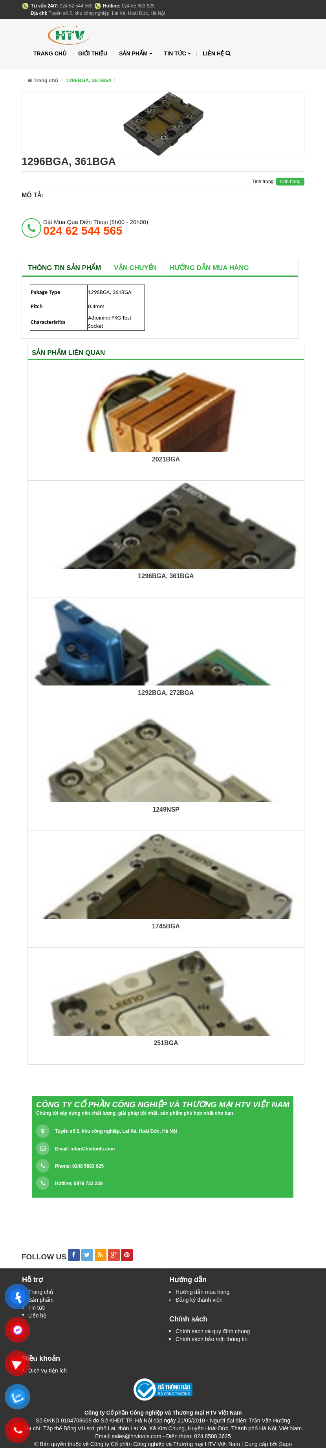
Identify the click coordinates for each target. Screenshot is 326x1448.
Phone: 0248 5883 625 (79, 1166)
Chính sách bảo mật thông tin (211, 1339)
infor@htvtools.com (92, 1149)
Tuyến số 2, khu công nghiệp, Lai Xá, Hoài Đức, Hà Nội (116, 1131)
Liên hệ (37, 1315)
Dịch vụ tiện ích (47, 1370)
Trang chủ (49, 53)
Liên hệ (213, 53)
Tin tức (36, 1308)
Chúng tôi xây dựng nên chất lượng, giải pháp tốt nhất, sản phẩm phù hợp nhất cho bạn (134, 1113)
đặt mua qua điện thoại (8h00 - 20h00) (95, 228)
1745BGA (166, 926)
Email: (85, 1149)
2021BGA (166, 459)
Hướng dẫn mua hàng (209, 268)
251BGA (166, 1043)
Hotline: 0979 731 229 (79, 1183)
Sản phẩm (135, 54)
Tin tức (177, 54)
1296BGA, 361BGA (166, 576)
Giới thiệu (92, 53)
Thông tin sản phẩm (64, 268)
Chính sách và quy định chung (213, 1331)
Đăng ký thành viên (199, 1300)
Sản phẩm (40, 1300)
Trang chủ (40, 1292)
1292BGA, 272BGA (166, 692)
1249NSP (165, 809)
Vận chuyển (135, 268)
